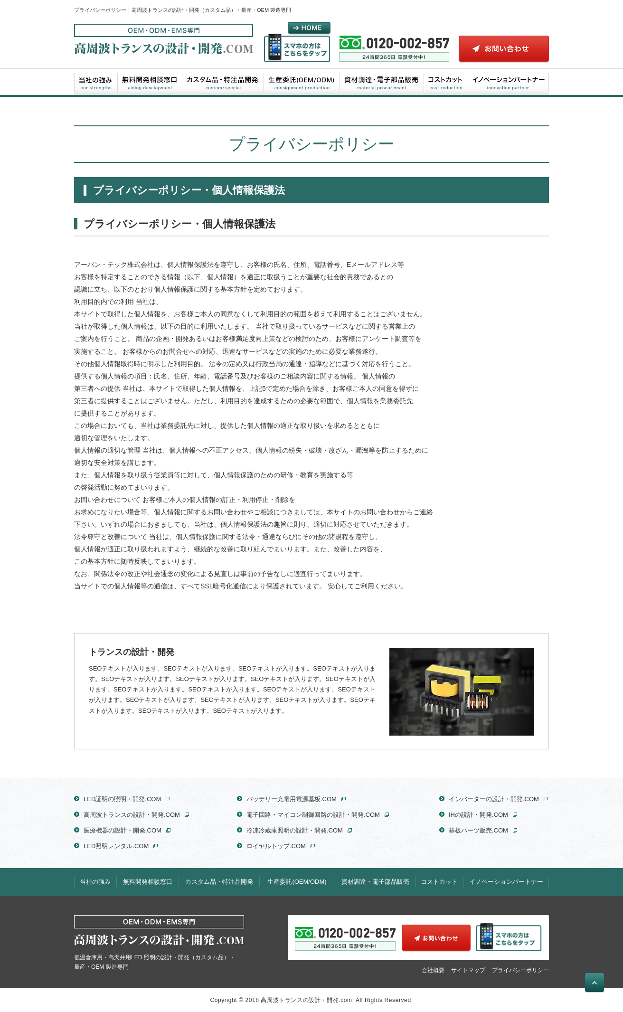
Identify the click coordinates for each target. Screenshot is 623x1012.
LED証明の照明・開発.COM (122, 799)
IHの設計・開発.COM (478, 814)
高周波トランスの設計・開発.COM (132, 814)
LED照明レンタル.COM (116, 846)
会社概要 (433, 969)
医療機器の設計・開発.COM (122, 830)
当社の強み (96, 82)
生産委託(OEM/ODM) (302, 82)
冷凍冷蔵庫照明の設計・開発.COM (294, 830)
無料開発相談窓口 (150, 82)
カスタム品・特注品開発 (223, 82)
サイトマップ (468, 969)
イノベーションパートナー (508, 82)
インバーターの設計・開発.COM (494, 799)
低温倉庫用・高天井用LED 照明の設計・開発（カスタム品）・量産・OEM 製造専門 (159, 942)
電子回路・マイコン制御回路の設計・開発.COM (313, 814)
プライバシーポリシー (520, 969)
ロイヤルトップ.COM (276, 846)
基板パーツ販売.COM (478, 830)
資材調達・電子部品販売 (382, 82)
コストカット (446, 82)
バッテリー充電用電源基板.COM (291, 799)
